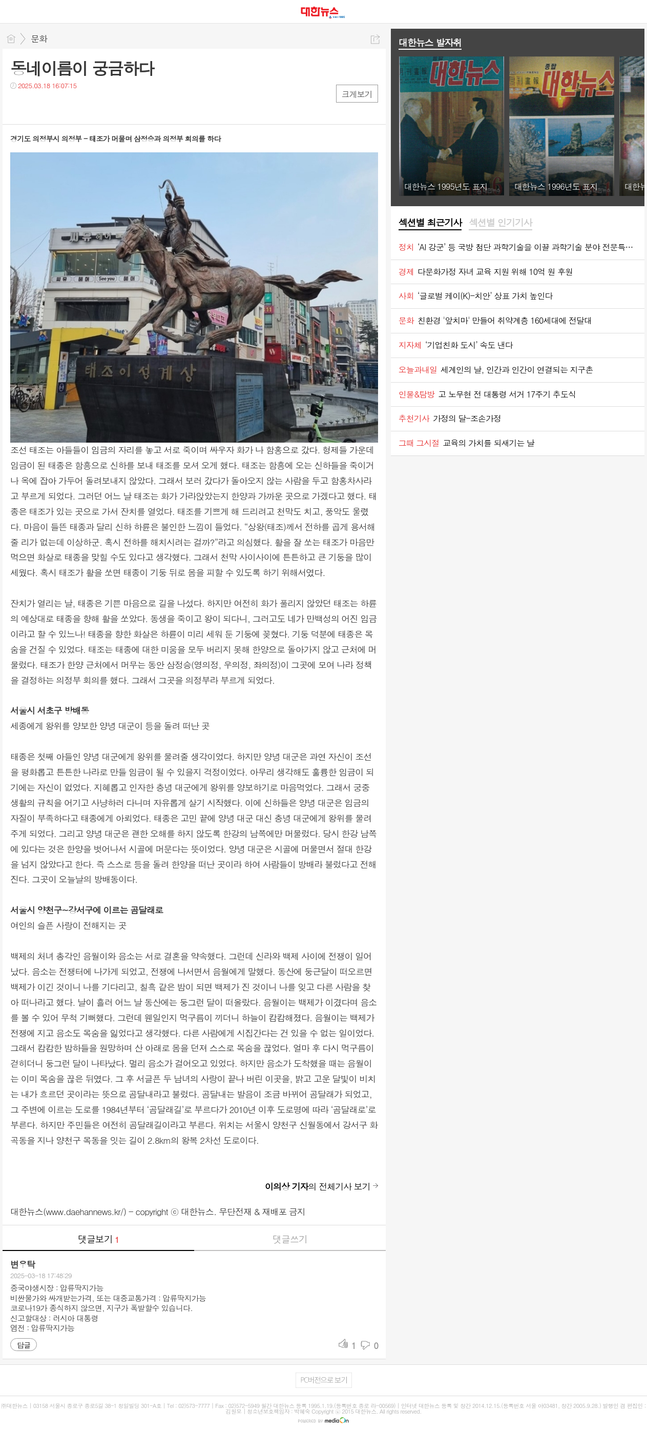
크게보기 (357, 94)
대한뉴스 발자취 (430, 42)
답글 (23, 1345)
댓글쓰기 (290, 1239)
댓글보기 (98, 1239)
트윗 (40, 106)
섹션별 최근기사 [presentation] (430, 222)
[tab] (430, 223)
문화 (39, 38)
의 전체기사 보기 (317, 1186)
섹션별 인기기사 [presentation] (500, 222)
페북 (19, 106)
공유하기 (375, 39)
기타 (81, 106)
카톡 (60, 106)
